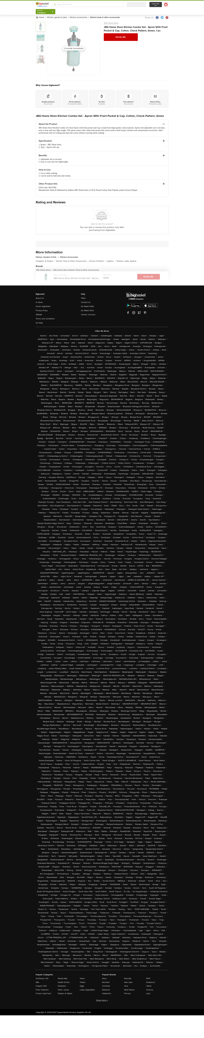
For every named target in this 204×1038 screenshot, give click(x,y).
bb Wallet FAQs (87, 306)
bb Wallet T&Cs (87, 310)
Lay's (148, 993)
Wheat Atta (62, 978)
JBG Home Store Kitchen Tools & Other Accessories (76, 270)
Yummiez (106, 986)
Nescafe (127, 978)
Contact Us (86, 302)
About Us (40, 298)
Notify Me (121, 37)
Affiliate (39, 314)
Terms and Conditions (45, 318)
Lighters (111, 261)
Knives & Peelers (97, 261)
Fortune (149, 990)
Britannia (106, 990)
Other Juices (63, 990)
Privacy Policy (42, 310)
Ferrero (127, 993)
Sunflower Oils (42, 978)
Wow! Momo (129, 990)
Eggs (82, 986)
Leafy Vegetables (87, 990)
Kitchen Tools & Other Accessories (72, 261)
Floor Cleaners (42, 990)
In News (39, 302)
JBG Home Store (111, 23)
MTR (148, 978)
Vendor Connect (88, 314)
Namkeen (62, 986)
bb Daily (39, 323)
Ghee (82, 978)
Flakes (82, 982)
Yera (126, 986)
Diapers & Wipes (65, 993)
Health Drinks (64, 982)
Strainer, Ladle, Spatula (126, 261)
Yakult (148, 986)
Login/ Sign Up (155, 4)
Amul (104, 978)
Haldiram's (106, 993)
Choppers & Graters (45, 261)
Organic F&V (41, 986)
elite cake (128, 982)
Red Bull (105, 982)
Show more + (102, 1000)
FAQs (83, 298)
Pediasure (150, 982)
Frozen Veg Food (43, 993)
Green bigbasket (43, 306)
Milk (37, 982)
